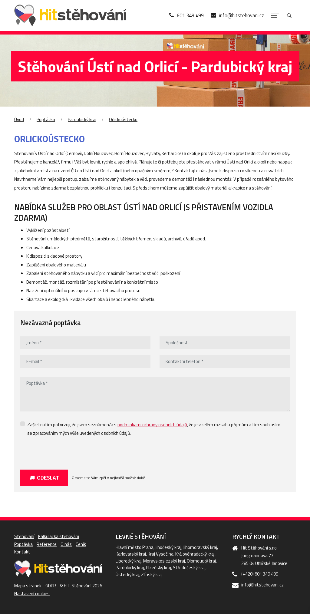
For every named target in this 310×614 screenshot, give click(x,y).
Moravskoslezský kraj (164, 560)
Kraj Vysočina (160, 553)
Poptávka (46, 119)
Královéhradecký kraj (195, 553)
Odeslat (44, 478)
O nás (66, 544)
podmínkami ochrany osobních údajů (152, 424)
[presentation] (66, 452)
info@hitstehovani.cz (262, 584)
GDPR (50, 585)
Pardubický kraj (82, 119)
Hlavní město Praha (134, 547)
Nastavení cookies (32, 593)
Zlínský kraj (152, 574)
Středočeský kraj (189, 567)
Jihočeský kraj (168, 547)
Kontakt (22, 551)
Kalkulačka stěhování (58, 536)
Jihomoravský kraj (200, 547)
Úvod (19, 119)
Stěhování (24, 536)
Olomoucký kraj (201, 560)
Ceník (81, 544)
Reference (47, 544)
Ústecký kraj (127, 574)
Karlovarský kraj (131, 553)
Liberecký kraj (128, 560)
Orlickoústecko (123, 119)
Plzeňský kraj (158, 567)
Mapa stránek (27, 585)
